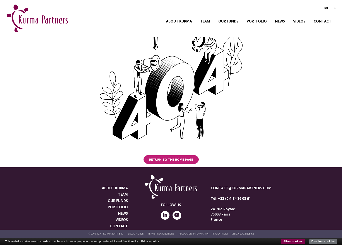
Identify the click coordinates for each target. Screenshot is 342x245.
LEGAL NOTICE (136, 233)
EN (326, 8)
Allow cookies (293, 241)
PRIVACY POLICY (220, 233)
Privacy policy (150, 241)
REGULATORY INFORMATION (194, 233)
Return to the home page (171, 159)
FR (334, 8)
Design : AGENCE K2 (242, 233)
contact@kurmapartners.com (241, 188)
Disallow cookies (323, 241)
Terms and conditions (161, 233)
